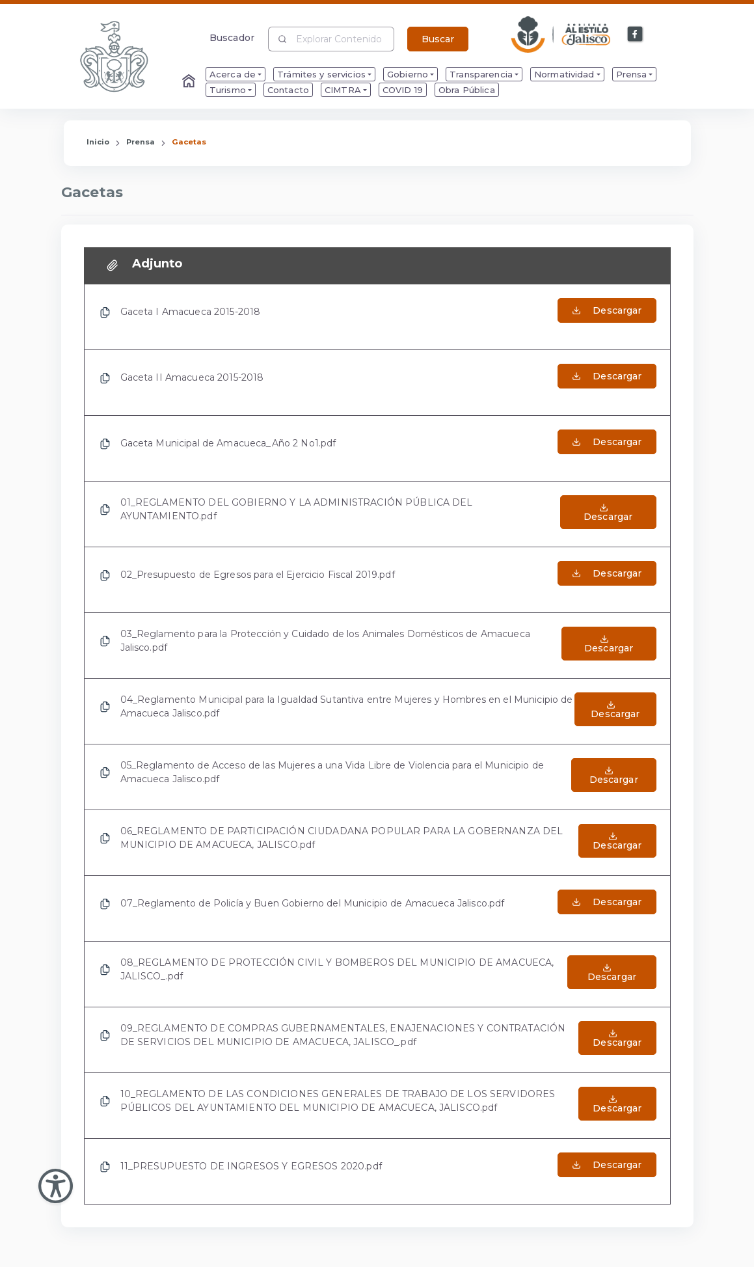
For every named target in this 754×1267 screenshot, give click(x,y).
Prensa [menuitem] (631, 74)
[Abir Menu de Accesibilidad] (56, 1186)
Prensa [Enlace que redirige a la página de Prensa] (140, 141)
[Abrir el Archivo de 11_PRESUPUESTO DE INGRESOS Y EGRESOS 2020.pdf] (607, 1171)
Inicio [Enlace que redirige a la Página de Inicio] (98, 141)
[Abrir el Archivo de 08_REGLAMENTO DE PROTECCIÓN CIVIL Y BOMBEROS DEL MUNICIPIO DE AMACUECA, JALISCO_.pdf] (611, 974)
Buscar (438, 39)
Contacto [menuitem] (288, 90)
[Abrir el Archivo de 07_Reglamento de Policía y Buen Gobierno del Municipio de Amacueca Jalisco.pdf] (607, 908)
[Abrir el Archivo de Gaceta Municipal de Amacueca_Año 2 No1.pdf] (607, 448)
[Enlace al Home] (190, 82)
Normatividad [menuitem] (564, 74)
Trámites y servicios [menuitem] (321, 74)
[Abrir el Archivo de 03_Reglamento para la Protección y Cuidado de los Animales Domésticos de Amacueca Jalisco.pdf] (608, 645)
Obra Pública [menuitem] (466, 90)
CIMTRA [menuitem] (343, 90)
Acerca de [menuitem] (232, 74)
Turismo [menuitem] (227, 90)
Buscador (231, 37)
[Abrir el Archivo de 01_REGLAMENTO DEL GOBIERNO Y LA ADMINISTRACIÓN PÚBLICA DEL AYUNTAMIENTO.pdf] (608, 514)
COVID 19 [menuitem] (403, 90)
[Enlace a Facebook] (635, 34)
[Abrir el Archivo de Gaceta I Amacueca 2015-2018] (607, 317)
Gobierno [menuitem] (407, 74)
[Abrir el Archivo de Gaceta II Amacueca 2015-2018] (607, 383)
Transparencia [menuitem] (481, 74)
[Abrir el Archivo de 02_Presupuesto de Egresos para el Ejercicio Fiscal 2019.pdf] (607, 580)
